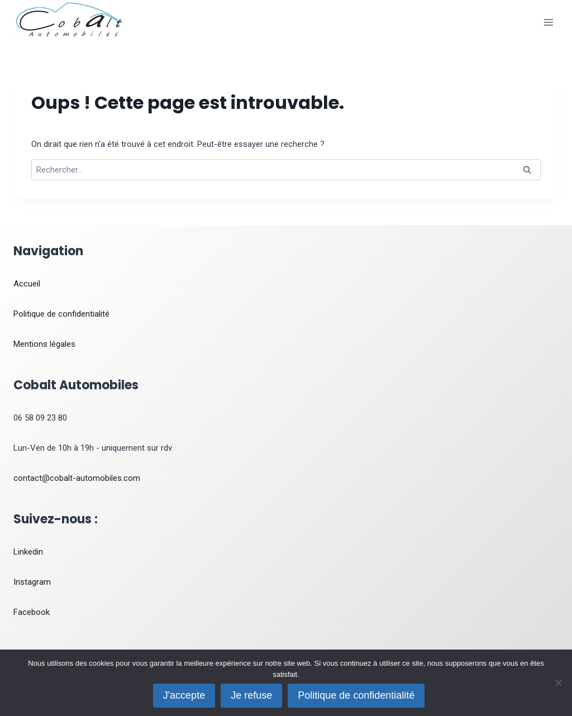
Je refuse (251, 695)
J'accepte (184, 695)
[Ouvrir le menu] (548, 22)
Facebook (31, 612)
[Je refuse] (558, 682)
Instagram (32, 582)
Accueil (26, 284)
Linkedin (28, 552)
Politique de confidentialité (61, 314)
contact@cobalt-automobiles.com (76, 478)
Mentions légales (44, 344)
